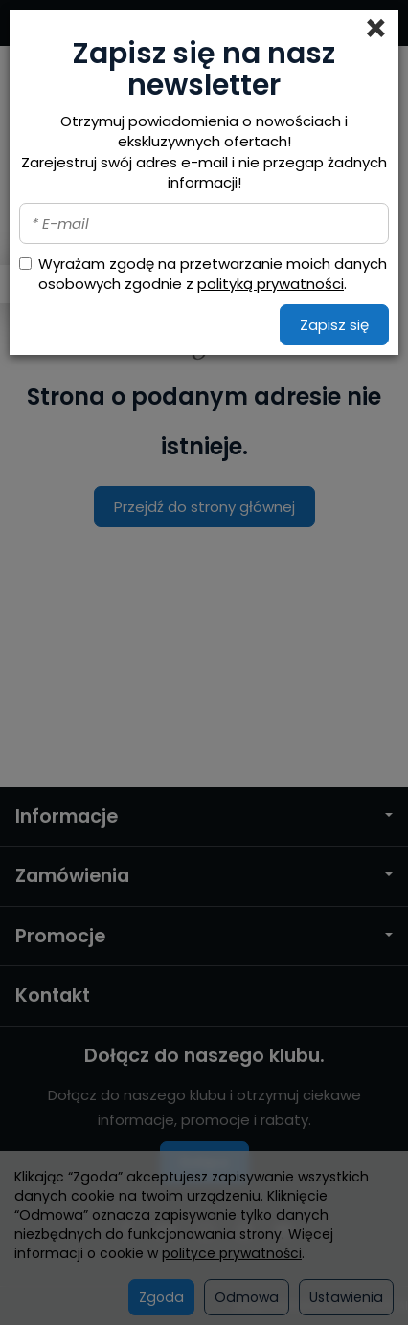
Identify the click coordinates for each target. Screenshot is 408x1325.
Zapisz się (334, 325)
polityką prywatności (270, 284)
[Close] (376, 29)
